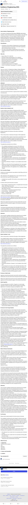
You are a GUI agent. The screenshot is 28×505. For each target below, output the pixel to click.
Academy (10, 3)
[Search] (20, 1)
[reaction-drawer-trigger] (4, 504)
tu (9, 9)
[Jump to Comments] (11, 504)
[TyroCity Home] (5, 1)
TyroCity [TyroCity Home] (8, 494)
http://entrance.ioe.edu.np (5, 106)
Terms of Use (19, 498)
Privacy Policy (14, 498)
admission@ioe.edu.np (8, 344)
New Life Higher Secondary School (14, 478)
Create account (24, 1)
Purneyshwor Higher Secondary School (14, 486)
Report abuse (17, 463)
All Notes (7, 495)
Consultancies (22, 495)
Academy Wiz (5, 3)
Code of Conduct (11, 463)
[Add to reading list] (19, 504)
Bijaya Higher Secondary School (14, 482)
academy (3, 9)
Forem (15, 499)
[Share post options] (25, 504)
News (10, 495)
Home (4, 495)
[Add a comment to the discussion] (14, 459)
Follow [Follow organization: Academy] (14, 471)
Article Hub (13, 495)
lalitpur (6, 9)
